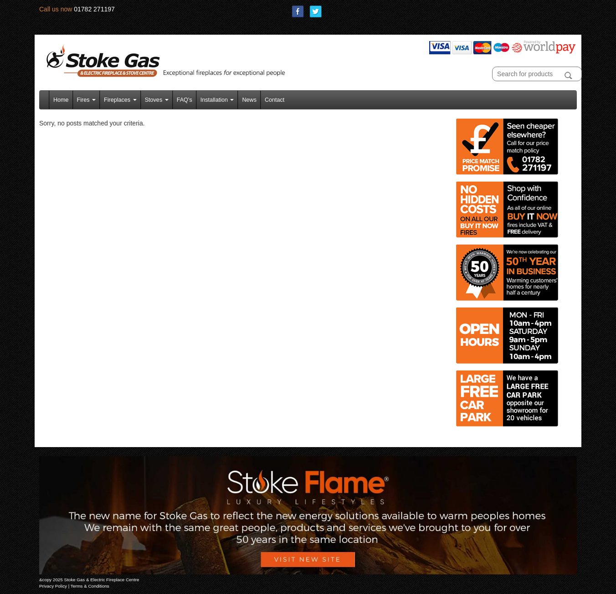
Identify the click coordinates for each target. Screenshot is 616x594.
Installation (217, 100)
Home (61, 100)
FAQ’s (184, 100)
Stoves (157, 100)
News (249, 100)
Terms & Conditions (90, 586)
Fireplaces (120, 100)
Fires (86, 100)
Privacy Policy (53, 586)
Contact (274, 100)
